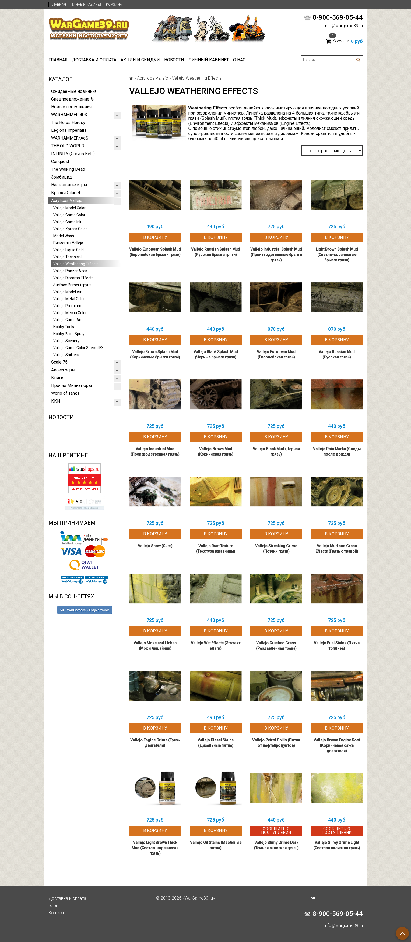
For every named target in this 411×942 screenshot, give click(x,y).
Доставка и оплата (94, 59)
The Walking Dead (68, 169)
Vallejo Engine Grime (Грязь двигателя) (155, 743)
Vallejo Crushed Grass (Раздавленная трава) (276, 645)
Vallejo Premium (67, 306)
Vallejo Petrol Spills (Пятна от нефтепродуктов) (276, 743)
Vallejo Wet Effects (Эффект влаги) (215, 645)
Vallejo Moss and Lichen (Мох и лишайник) (155, 645)
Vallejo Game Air (67, 320)
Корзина (114, 4)
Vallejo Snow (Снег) (155, 546)
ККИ (55, 401)
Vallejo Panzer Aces (70, 271)
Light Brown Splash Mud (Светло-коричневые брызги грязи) (337, 254)
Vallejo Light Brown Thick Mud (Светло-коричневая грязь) (155, 847)
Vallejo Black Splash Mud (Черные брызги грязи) (216, 354)
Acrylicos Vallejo (66, 200)
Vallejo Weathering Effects (76, 264)
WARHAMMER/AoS (69, 138)
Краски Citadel (65, 192)
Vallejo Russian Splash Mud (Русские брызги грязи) (215, 252)
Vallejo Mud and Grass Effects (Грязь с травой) (336, 548)
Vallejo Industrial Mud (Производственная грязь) (155, 451)
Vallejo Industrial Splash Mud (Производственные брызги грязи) (276, 254)
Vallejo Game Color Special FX (78, 348)
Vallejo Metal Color (69, 299)
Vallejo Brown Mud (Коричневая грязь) (215, 451)
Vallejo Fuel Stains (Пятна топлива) (337, 645)
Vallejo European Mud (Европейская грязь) (276, 354)
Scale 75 (59, 362)
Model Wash (63, 236)
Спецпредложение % (72, 99)
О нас (239, 59)
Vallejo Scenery (66, 341)
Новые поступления (71, 106)
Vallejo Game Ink (67, 222)
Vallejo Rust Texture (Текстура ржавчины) (215, 548)
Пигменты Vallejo (68, 243)
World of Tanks (65, 393)
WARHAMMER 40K (69, 114)
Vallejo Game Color (69, 215)
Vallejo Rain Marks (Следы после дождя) (337, 451)
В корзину (155, 237)
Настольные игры (69, 184)
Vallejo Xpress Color (70, 229)
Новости (174, 59)
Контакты (57, 912)
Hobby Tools (63, 327)
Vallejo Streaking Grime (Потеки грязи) (276, 548)
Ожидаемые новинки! (73, 91)
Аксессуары (63, 369)
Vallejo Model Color (69, 208)
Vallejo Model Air (67, 292)
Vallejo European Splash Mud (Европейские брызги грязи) (155, 252)
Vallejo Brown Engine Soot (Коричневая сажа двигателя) (337, 745)
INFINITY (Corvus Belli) (73, 153)
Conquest (60, 161)
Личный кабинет (86, 4)
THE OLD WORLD (67, 145)
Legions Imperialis (68, 130)
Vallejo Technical (67, 257)
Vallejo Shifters (66, 355)
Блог (53, 905)
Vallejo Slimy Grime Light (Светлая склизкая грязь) (336, 845)
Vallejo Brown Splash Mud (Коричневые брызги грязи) (155, 354)
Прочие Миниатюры (71, 385)
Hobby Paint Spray (69, 334)
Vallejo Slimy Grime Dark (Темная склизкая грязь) (276, 845)
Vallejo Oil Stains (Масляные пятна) (215, 845)
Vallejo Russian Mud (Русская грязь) (337, 354)
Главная (58, 4)
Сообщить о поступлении (276, 831)
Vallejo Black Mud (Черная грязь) (276, 451)
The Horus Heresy (68, 122)
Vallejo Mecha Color (70, 313)
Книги (57, 377)
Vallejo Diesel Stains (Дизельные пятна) (216, 743)
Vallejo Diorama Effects (73, 278)
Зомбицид (61, 177)
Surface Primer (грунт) (73, 285)
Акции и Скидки (140, 59)
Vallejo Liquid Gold (68, 250)
